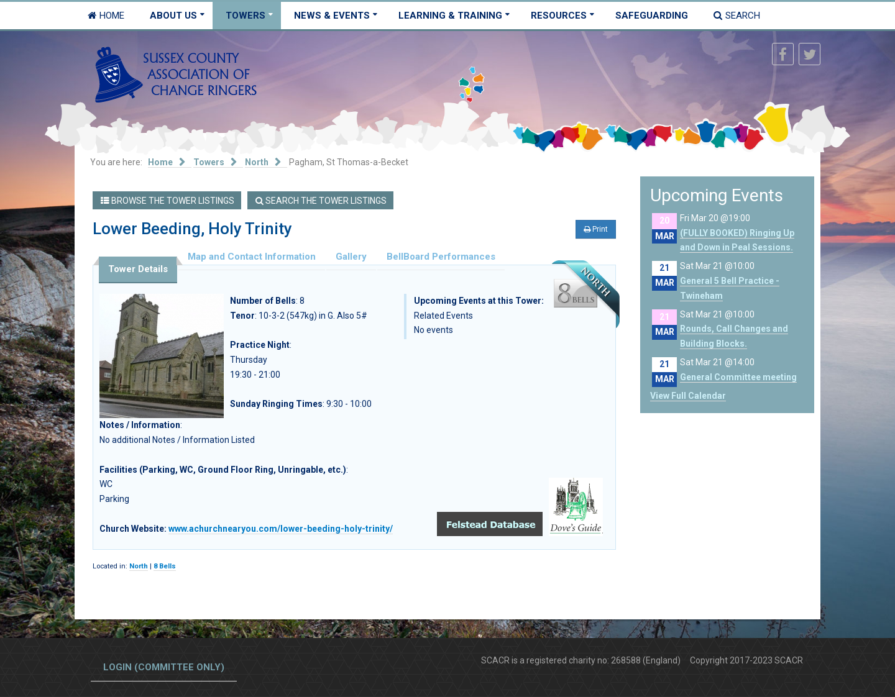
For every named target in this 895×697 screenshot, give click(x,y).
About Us (173, 15)
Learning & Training (450, 15)
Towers (245, 15)
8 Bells (165, 566)
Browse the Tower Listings (167, 201)
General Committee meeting (738, 377)
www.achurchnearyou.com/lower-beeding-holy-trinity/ (280, 529)
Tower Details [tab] (138, 269)
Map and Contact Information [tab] (252, 256)
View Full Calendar (688, 396)
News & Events (332, 15)
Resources (559, 15)
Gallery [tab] (351, 256)
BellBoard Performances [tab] (441, 256)
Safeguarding (651, 15)
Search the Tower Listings (321, 201)
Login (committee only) (163, 667)
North (138, 566)
